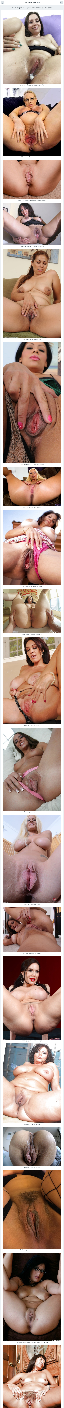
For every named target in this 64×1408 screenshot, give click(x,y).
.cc (32, 2)
